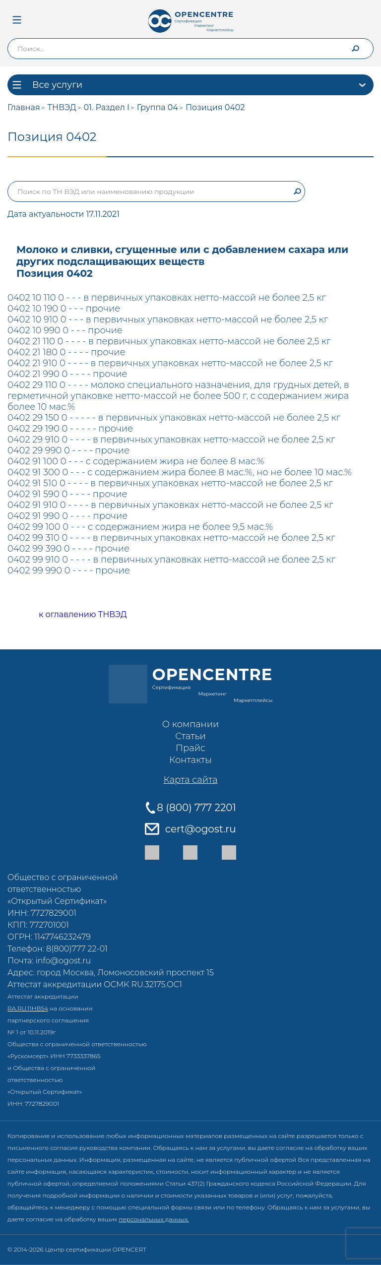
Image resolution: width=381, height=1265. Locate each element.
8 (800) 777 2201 (196, 808)
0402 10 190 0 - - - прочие (63, 308)
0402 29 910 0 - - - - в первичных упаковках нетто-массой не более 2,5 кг (171, 439)
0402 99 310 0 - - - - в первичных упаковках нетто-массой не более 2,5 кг (171, 537)
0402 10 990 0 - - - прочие (65, 330)
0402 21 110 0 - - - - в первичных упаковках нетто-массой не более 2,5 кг (168, 341)
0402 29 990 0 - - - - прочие (68, 450)
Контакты (190, 760)
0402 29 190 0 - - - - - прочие (70, 428)
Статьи (190, 736)
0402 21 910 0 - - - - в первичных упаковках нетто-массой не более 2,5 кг (170, 363)
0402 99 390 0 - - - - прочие (68, 548)
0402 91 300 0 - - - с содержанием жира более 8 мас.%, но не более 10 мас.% (179, 472)
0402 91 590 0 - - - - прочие (67, 494)
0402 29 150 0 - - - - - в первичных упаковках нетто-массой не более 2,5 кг (173, 417)
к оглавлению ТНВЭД (71, 615)
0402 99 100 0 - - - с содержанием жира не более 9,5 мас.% (140, 526)
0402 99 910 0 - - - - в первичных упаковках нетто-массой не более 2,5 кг (171, 559)
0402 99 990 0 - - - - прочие (68, 570)
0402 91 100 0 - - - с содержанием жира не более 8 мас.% (135, 461)
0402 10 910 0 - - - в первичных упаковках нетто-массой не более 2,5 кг (167, 319)
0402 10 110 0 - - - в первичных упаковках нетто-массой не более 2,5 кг (166, 297)
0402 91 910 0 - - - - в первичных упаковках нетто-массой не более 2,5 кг (170, 505)
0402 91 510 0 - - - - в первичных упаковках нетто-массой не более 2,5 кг (170, 483)
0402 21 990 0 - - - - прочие (67, 374)
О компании (190, 724)
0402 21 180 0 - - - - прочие (66, 352)
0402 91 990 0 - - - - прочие (67, 515)
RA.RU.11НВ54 (27, 1008)
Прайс (190, 748)
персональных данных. (154, 1219)
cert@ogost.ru (200, 829)
